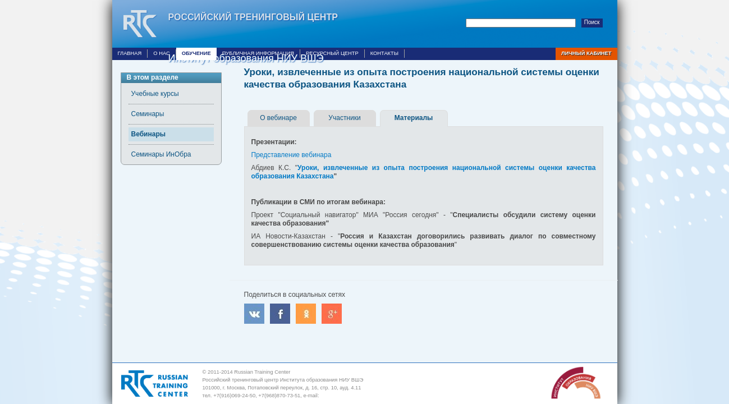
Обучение (196, 53)
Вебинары (148, 134)
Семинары (147, 114)
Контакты (384, 53)
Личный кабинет (586, 53)
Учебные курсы (155, 94)
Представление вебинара (291, 155)
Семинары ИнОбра (161, 154)
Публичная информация (258, 53)
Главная (130, 53)
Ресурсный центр (332, 53)
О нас (161, 53)
